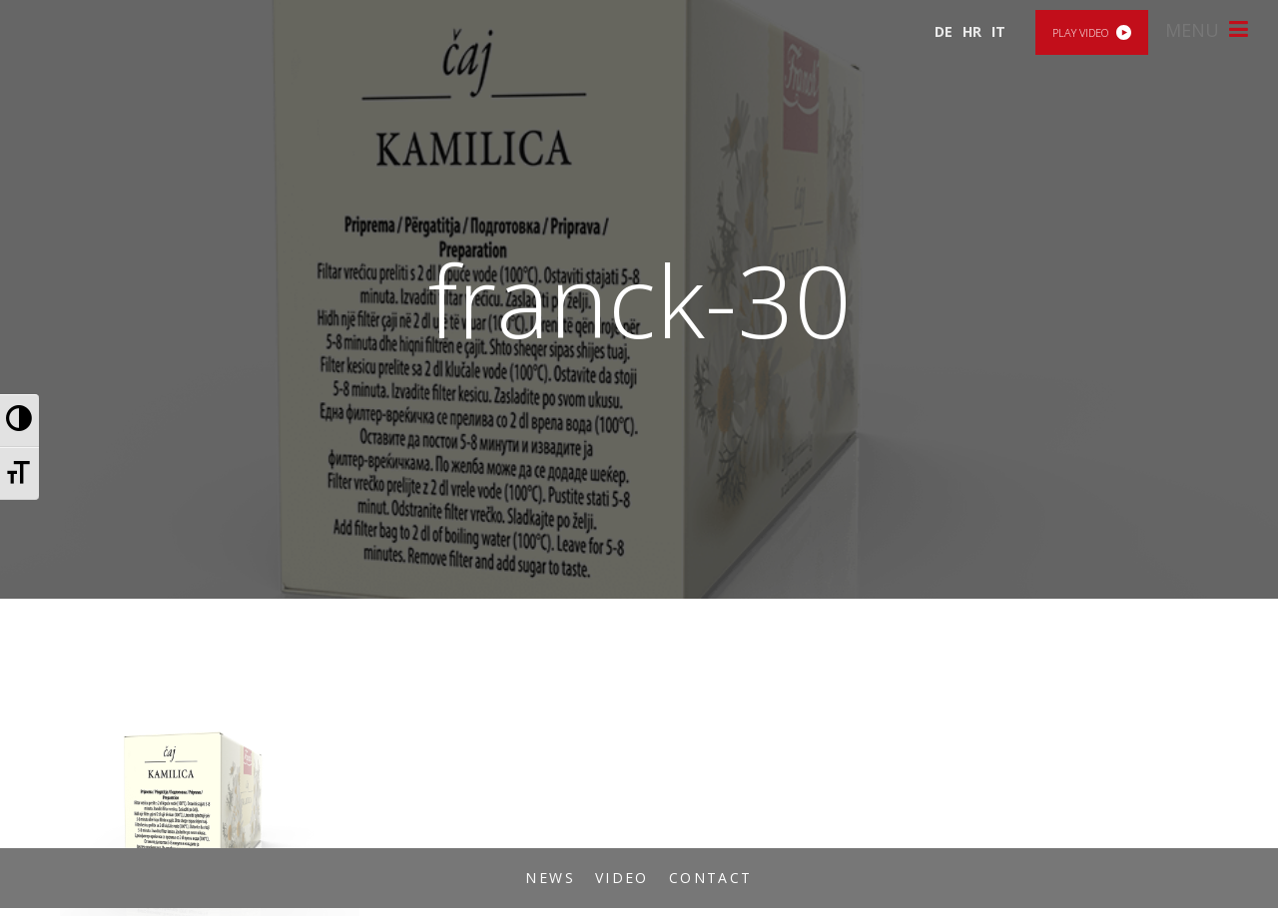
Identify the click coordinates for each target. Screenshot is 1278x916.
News (550, 877)
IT (998, 31)
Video (622, 877)
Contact (711, 877)
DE (944, 31)
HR (971, 31)
